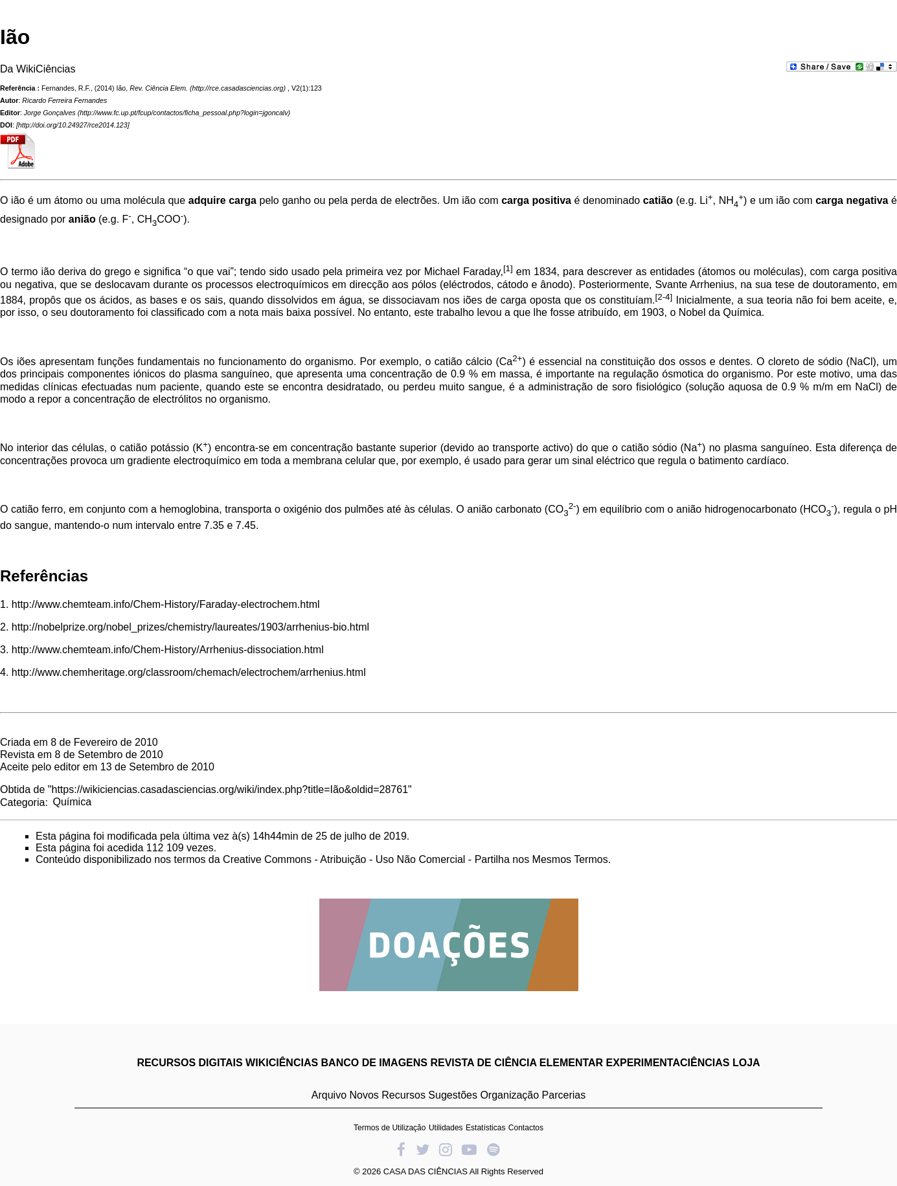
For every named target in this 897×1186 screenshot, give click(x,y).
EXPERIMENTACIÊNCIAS (668, 1062)
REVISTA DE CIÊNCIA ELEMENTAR (516, 1062)
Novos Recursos (388, 1095)
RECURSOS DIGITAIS (189, 1062)
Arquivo (329, 1095)
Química (71, 801)
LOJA (746, 1062)
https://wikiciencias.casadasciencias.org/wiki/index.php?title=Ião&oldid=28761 (230, 789)
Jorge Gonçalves (50, 113)
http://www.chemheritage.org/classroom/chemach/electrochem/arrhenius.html (189, 672)
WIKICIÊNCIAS (281, 1062)
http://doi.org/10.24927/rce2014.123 (73, 125)
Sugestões (452, 1095)
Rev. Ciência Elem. (159, 88)
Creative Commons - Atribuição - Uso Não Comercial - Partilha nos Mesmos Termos (415, 859)
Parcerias (564, 1095)
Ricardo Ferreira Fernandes (64, 100)
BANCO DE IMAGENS (374, 1062)
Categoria (22, 801)
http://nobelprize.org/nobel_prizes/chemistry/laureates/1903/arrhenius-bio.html (190, 626)
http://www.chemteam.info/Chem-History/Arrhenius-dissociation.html (168, 649)
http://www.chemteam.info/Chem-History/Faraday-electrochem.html (166, 604)
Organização (509, 1095)
